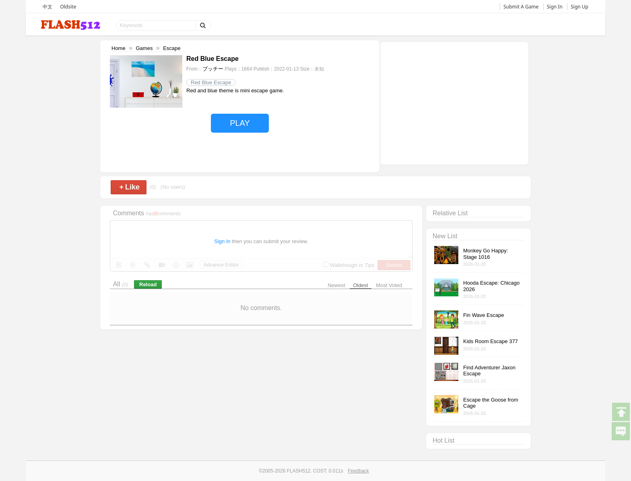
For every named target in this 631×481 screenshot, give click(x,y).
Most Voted (389, 285)
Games (144, 48)
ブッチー (212, 69)
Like (129, 187)
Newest (336, 285)
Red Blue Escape (211, 82)
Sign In (555, 6)
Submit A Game (520, 6)
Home (118, 48)
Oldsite (68, 6)
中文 (47, 6)
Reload (148, 284)
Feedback (358, 471)
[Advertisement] (454, 102)
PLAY (240, 123)
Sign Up (579, 6)
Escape (171, 48)
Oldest (360, 285)
